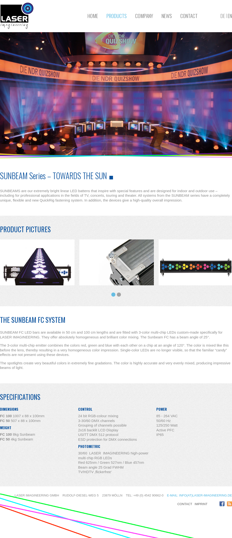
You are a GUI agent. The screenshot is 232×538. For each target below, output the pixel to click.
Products (117, 15)
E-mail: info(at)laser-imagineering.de (199, 495)
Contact (189, 15)
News (167, 15)
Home (93, 15)
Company (144, 15)
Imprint (201, 504)
